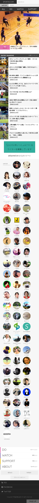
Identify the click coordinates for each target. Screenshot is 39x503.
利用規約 (29, 472)
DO (11, 9)
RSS (4, 483)
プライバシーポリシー (19, 477)
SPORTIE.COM (8, 2)
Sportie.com (17, 497)
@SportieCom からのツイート (19, 156)
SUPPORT (32, 9)
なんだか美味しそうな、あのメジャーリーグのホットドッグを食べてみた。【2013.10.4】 (23, 86)
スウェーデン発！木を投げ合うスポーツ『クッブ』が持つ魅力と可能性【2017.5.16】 (23, 119)
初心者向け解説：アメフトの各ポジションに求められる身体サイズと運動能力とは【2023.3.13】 (23, 78)
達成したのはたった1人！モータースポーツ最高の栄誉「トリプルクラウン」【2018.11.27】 (23, 110)
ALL (3, 9)
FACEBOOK (7, 487)
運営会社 (10, 472)
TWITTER (6, 492)
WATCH (20, 9)
